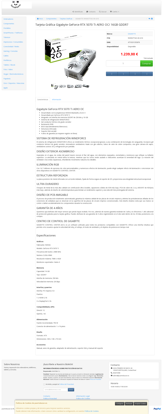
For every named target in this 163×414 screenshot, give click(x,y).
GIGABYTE (132, 34)
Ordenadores (8, 19)
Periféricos (7, 60)
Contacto (91, 12)
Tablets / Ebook (9, 65)
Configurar (119, 404)
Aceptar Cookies (140, 404)
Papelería (7, 79)
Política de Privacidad (95, 379)
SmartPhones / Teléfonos (13, 33)
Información (56, 99)
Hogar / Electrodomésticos (13, 74)
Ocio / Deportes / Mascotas (14, 83)
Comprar (146, 63)
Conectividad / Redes (11, 46)
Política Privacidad (50, 398)
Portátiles (7, 28)
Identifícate (77, 12)
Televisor (7, 37)
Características (42, 99)
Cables (6, 56)
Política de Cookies (92, 411)
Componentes (9, 23)
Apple (6, 88)
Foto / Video (8, 69)
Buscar (103, 12)
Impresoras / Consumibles (13, 42)
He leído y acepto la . (60, 384)
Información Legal (83, 396)
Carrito (114, 12)
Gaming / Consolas (11, 51)
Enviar (71, 390)
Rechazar (129, 404)
